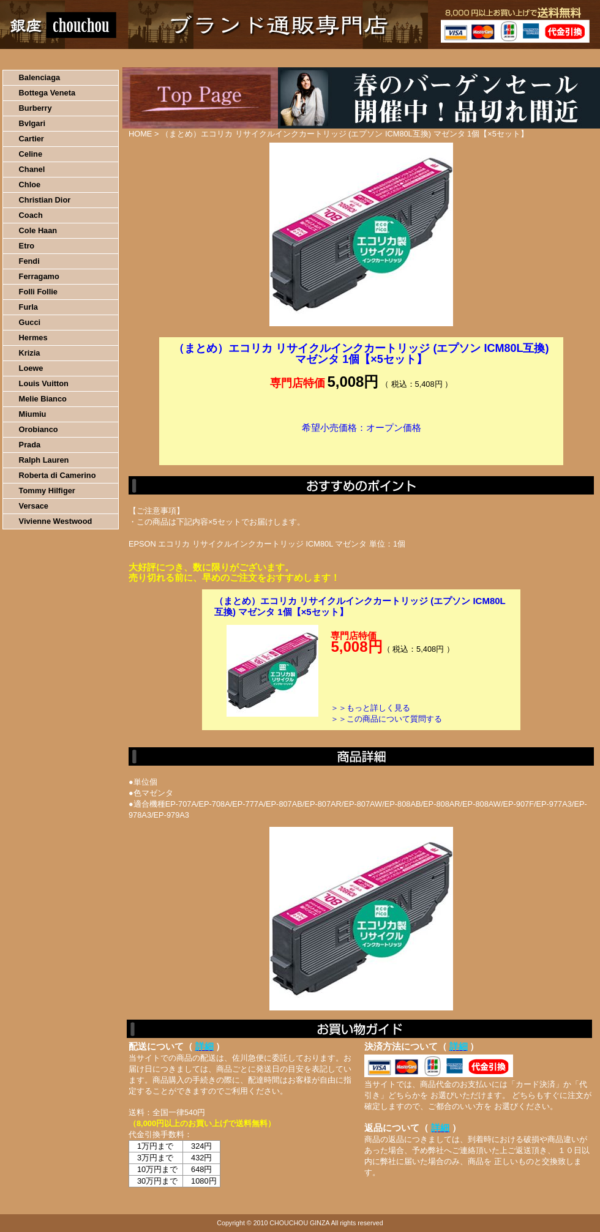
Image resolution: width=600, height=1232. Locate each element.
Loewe (31, 368)
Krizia (29, 352)
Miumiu (33, 414)
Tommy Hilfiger (47, 490)
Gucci (30, 322)
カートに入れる (361, 446)
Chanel (32, 169)
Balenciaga (40, 77)
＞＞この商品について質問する (386, 718)
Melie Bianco (43, 398)
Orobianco (38, 429)
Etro (27, 245)
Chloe (30, 184)
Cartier (31, 138)
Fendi (29, 261)
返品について (372, 58)
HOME (54, 58)
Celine (30, 154)
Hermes (33, 337)
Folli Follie (38, 291)
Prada (30, 444)
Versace (33, 505)
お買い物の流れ (127, 58)
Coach (31, 215)
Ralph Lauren (44, 460)
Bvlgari (32, 123)
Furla (28, 307)
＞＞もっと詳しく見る (370, 707)
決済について (212, 58)
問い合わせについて (453, 58)
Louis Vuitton (44, 383)
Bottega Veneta (47, 92)
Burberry (35, 108)
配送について (292, 58)
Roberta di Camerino (57, 475)
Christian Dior (45, 199)
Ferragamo (39, 276)
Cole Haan (38, 230)
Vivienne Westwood (55, 521)
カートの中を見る (536, 58)
